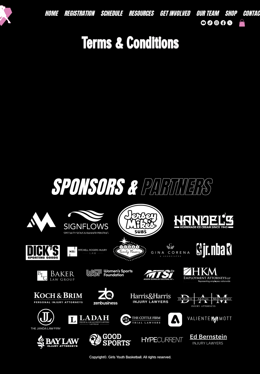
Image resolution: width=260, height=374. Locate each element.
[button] (242, 23)
